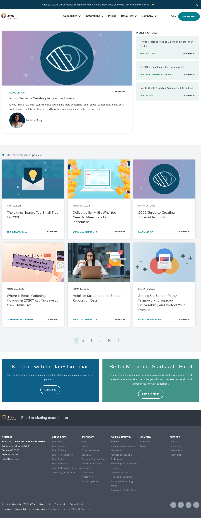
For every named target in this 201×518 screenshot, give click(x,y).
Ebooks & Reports (90, 450)
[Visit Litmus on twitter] (181, 505)
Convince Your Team (92, 463)
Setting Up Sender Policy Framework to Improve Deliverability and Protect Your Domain (161, 302)
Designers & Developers (123, 445)
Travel (114, 485)
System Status (177, 450)
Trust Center (176, 454)
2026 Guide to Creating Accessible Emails (41, 98)
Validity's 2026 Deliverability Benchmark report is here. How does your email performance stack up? (96, 4)
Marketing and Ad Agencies (124, 463)
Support (175, 437)
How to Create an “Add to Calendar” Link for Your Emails (166, 44)
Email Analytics (59, 463)
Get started (189, 16)
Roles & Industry (121, 437)
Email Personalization (62, 454)
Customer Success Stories (94, 459)
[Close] (197, 4)
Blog (84, 441)
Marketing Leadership (121, 454)
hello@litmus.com (10, 459)
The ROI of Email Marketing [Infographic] (162, 67)
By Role (115, 441)
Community (87, 472)
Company (147, 16)
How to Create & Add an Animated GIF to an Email (167, 88)
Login (173, 16)
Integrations (92, 16)
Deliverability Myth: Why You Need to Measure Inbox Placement (94, 217)
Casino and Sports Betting (123, 490)
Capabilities (70, 16)
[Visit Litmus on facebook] (173, 505)
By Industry (116, 459)
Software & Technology (122, 481)
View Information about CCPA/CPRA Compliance (69, 509)
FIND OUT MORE (150, 394)
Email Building (59, 450)
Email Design (58, 445)
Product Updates (90, 481)
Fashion (115, 468)
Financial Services (119, 472)
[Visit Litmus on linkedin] (188, 505)
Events (85, 445)
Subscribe (50, 389)
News (143, 445)
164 (108, 340)
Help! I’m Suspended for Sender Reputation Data (97, 298)
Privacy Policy (61, 504)
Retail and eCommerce (122, 476)
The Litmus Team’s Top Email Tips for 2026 (32, 215)
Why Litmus (57, 441)
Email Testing (58, 459)
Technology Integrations (63, 472)
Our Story (145, 441)
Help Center (176, 445)
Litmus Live (87, 454)
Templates (87, 468)
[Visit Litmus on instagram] (196, 505)
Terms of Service (77, 504)
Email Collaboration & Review (66, 468)
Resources (127, 16)
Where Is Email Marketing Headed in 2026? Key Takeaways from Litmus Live (32, 300)
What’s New (87, 476)
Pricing (112, 16)
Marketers (116, 450)
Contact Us (175, 441)
